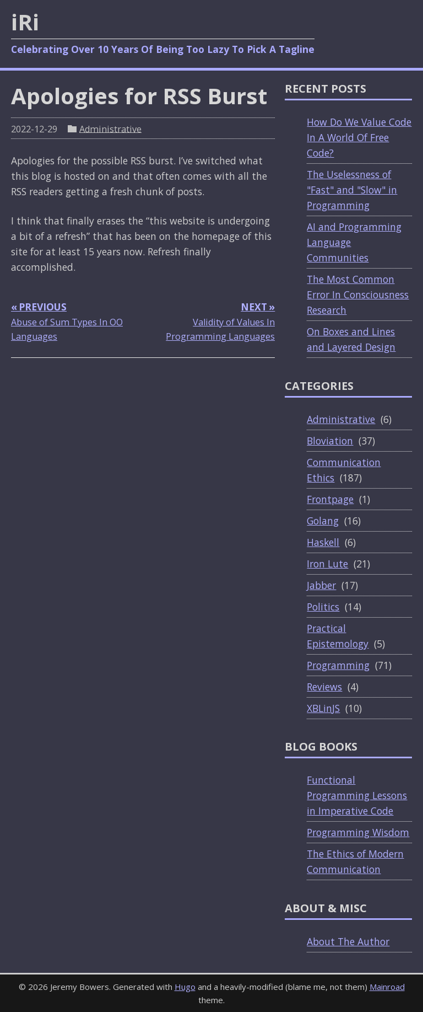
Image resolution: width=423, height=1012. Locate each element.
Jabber (321, 585)
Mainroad (387, 986)
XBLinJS (323, 708)
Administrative (110, 128)
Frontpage (330, 499)
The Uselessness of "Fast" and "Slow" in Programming (352, 190)
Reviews (324, 686)
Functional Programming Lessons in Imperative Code (357, 795)
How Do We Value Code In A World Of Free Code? (359, 137)
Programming (338, 665)
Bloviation (330, 440)
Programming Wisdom (358, 832)
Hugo (185, 986)
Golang (323, 520)
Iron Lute (327, 563)
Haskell (323, 542)
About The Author (348, 941)
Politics (323, 606)
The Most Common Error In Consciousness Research (358, 294)
